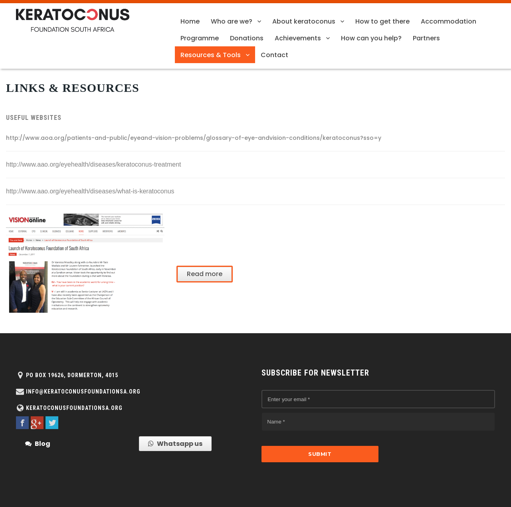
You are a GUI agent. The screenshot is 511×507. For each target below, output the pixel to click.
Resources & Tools (210, 55)
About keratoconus (303, 21)
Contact (274, 55)
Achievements (298, 38)
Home (190, 21)
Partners (426, 38)
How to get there (382, 21)
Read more (204, 273)
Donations (246, 38)
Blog (37, 443)
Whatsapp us (175, 443)
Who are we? (231, 21)
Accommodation (448, 21)
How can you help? (371, 38)
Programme (199, 38)
